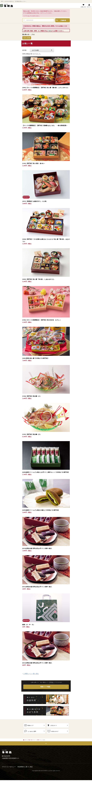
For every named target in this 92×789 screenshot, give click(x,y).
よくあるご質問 (34, 731)
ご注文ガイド (58, 725)
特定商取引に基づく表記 (25, 767)
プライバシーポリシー (9, 767)
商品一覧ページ (31, 739)
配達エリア (34, 725)
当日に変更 (26, 38)
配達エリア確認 (45, 686)
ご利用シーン (39, 739)
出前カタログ (58, 731)
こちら (49, 31)
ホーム (25, 739)
